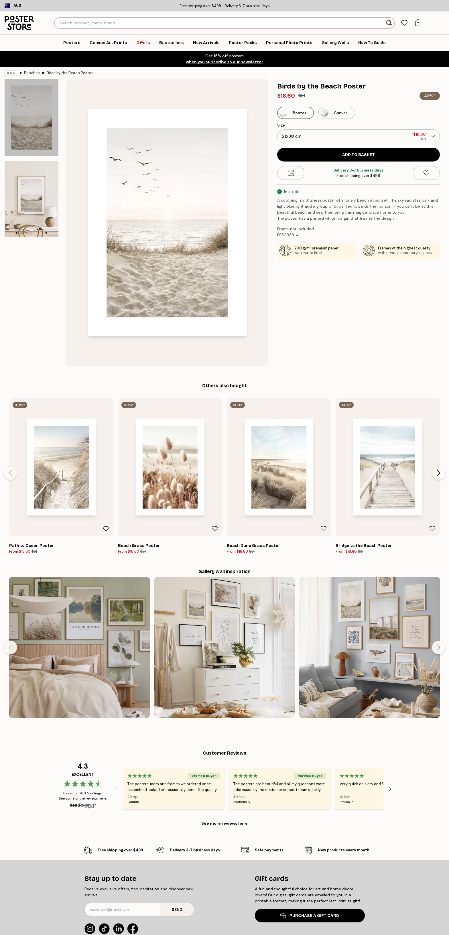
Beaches (32, 72)
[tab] (404, 23)
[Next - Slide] (439, 473)
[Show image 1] (31, 117)
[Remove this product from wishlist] (426, 173)
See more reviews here (224, 823)
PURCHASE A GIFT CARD (309, 915)
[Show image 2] (31, 199)
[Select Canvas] (336, 113)
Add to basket (358, 154)
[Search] (389, 23)
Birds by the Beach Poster (70, 72)
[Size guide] (290, 173)
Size (281, 125)
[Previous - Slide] (10, 473)
